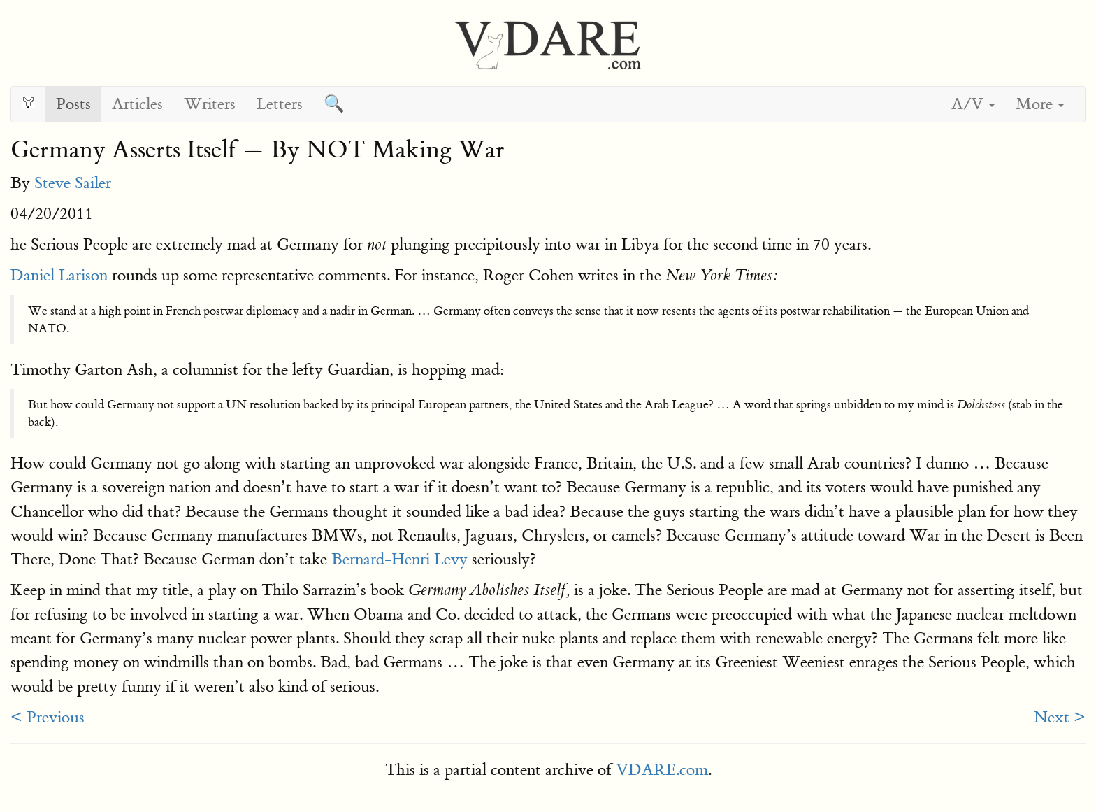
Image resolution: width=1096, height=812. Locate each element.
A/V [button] (973, 104)
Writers (210, 104)
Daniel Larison (59, 275)
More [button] (1040, 104)
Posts (73, 104)
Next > (1060, 717)
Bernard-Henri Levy (399, 559)
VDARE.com (662, 770)
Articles (137, 104)
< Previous (47, 717)
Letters (280, 104)
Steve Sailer (72, 183)
